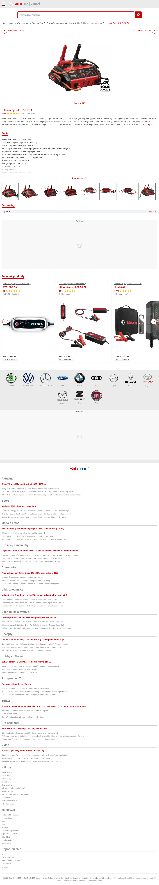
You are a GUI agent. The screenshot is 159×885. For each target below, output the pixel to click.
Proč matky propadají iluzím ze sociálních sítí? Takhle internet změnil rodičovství (32, 558)
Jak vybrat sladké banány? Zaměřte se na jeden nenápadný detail (26, 650)
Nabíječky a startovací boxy (89, 23)
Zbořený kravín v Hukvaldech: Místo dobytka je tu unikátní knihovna (27, 536)
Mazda (62, 397)
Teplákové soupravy (9, 834)
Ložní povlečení (8, 840)
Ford (62, 380)
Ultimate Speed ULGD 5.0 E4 (72, 287)
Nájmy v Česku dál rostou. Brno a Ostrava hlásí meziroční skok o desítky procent (32, 622)
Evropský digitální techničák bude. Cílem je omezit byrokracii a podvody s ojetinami (33, 603)
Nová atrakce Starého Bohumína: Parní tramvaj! (20, 669)
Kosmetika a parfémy (10, 831)
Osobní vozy (6, 779)
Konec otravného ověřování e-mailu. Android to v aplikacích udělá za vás (29, 600)
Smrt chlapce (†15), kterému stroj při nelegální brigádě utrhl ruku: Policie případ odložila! (35, 539)
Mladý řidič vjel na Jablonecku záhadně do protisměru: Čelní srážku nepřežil (30, 489)
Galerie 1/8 (79, 103)
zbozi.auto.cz (7, 23)
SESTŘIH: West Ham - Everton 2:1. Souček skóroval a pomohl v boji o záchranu (32, 761)
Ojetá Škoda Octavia (9, 801)
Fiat (96, 397)
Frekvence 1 (6, 864)
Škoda (11, 380)
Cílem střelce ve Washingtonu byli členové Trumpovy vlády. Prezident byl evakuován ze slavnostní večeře (42, 495)
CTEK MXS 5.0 (10, 287)
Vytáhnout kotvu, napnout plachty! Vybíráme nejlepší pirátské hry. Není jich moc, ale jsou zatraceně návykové (43, 736)
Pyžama (5, 827)
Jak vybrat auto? (8, 804)
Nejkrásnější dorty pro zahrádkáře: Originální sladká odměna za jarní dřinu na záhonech (35, 644)
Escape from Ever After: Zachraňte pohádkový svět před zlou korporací (28, 739)
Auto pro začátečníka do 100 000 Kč (15, 794)
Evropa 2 (5, 867)
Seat (79, 397)
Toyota (147, 380)
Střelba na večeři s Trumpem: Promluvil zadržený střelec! (23, 533)
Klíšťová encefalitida (9, 714)
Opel (113, 380)
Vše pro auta (22, 23)
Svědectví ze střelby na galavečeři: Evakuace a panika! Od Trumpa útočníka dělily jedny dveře (37, 492)
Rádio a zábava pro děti (11, 860)
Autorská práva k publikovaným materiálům (72, 878)
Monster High (7, 818)
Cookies (66, 881)
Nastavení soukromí (78, 881)
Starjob (4, 854)
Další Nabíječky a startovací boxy (16, 284)
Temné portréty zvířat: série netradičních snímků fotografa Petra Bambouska (30, 666)
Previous (5, 321)
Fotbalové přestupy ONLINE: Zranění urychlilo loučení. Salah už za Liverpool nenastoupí (35, 511)
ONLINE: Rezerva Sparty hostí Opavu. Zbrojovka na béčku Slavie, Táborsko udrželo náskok (36, 514)
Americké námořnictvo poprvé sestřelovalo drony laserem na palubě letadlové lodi (33, 606)
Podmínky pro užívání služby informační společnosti (110, 878)
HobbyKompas (7, 791)
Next (154, 321)
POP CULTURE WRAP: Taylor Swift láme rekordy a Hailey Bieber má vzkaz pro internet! (35, 692)
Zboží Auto (6, 797)
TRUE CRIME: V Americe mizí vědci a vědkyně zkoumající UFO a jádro (29, 695)
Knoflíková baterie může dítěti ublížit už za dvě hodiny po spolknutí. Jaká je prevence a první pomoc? (40, 555)
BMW (79, 380)
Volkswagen (28, 380)
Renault (130, 380)
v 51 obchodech (10, 359)
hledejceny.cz (7, 772)
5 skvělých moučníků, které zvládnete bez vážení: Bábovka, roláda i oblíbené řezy (33, 647)
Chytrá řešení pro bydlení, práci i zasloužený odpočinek (22, 717)
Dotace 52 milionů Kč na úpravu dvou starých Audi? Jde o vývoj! (26, 581)
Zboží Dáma (6, 782)
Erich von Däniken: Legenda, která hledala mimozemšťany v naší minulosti (30, 733)
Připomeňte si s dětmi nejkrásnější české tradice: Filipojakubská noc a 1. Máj (31, 561)
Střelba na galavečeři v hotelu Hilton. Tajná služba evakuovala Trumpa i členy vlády (33, 625)
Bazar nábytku (7, 843)
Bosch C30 (119, 287)
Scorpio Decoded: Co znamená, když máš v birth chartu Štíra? (25, 688)
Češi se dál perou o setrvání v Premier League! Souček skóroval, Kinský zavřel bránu (34, 517)
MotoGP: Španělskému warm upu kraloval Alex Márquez (23, 577)
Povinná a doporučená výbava (60, 23)
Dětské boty (6, 837)
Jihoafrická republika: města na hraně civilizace (19, 673)
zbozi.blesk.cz (7, 785)
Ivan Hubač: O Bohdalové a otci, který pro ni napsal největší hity (26, 758)
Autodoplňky (37, 23)
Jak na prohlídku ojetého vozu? (13, 788)
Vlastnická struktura (94, 881)
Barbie (4, 821)
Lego (3, 824)
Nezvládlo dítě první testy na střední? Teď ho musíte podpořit (25, 711)
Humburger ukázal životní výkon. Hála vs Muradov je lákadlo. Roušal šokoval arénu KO (35, 755)
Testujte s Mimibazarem (11, 815)
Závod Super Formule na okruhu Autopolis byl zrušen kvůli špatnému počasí (30, 584)
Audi (96, 380)
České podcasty (8, 857)
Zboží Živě (5, 775)
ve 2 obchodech (66, 359)
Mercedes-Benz (45, 380)
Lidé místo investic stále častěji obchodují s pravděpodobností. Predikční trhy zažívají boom (36, 628)
